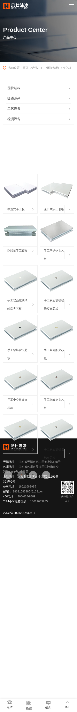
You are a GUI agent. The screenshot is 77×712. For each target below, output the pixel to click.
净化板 (67, 68)
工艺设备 (14, 110)
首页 (25, 68)
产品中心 (38, 68)
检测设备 (14, 120)
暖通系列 (14, 99)
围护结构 (53, 68)
